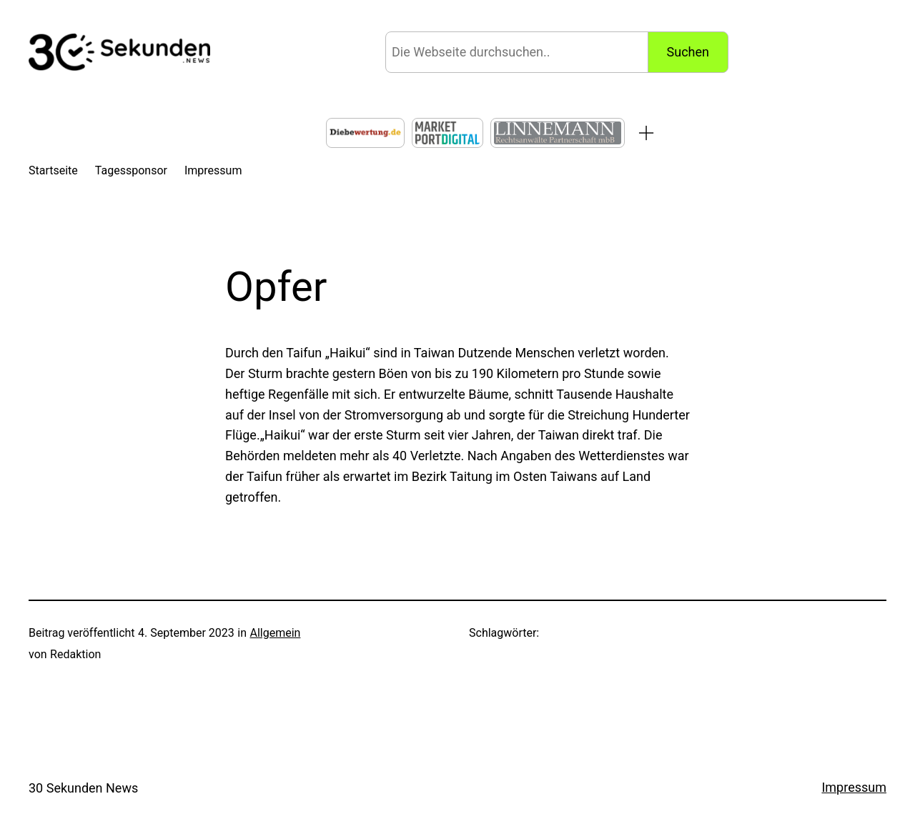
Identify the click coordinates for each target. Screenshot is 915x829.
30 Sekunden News (83, 787)
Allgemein (274, 633)
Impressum (853, 787)
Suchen (688, 51)
